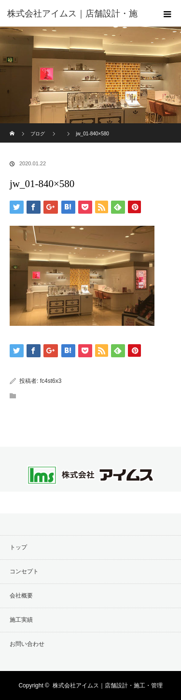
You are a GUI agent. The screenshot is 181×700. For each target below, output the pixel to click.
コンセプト (24, 571)
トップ (18, 547)
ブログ (37, 133)
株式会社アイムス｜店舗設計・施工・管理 (108, 685)
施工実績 (21, 619)
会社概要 (21, 595)
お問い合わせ (27, 644)
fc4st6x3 (51, 381)
